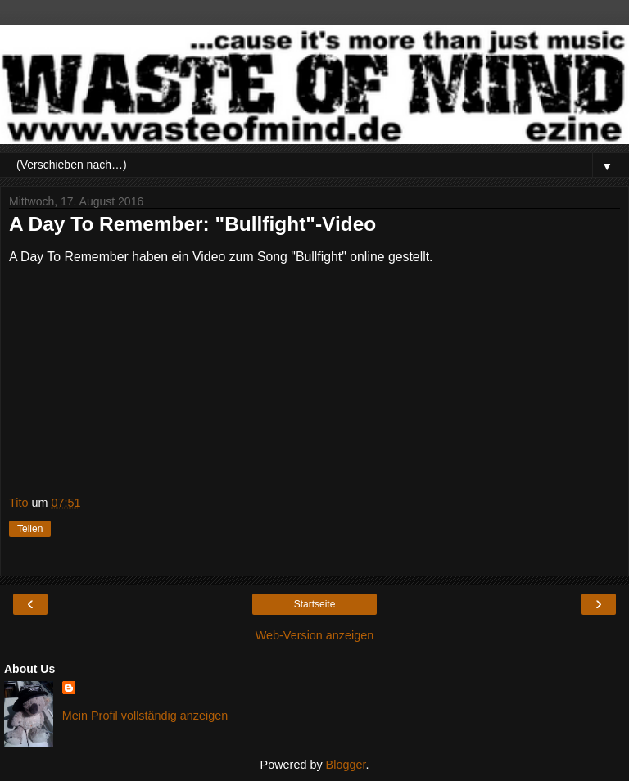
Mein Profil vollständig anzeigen (145, 715)
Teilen (30, 529)
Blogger (346, 764)
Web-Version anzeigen (315, 635)
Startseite (315, 604)
